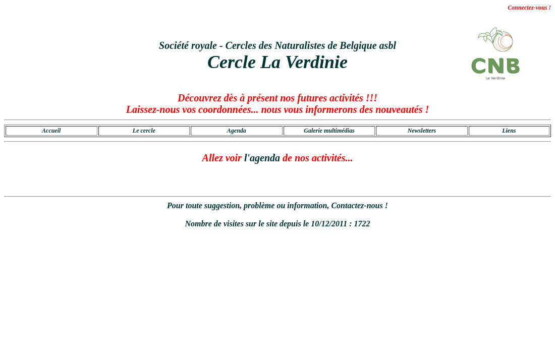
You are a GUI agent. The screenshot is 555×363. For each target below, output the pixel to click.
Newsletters (422, 130)
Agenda (236, 130)
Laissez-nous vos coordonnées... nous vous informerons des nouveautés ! (277, 109)
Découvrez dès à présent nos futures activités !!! (277, 97)
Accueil (51, 130)
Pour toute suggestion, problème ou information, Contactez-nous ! (277, 205)
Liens (509, 130)
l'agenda (262, 157)
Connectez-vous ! (529, 7)
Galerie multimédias (329, 130)
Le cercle (144, 130)
